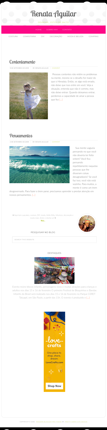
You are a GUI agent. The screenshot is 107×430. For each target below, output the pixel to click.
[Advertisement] (56, 49)
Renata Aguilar (54, 13)
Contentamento (22, 62)
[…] (61, 99)
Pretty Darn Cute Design (76, 422)
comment (56, 68)
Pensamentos (20, 136)
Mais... (43, 220)
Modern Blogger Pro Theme (49, 422)
